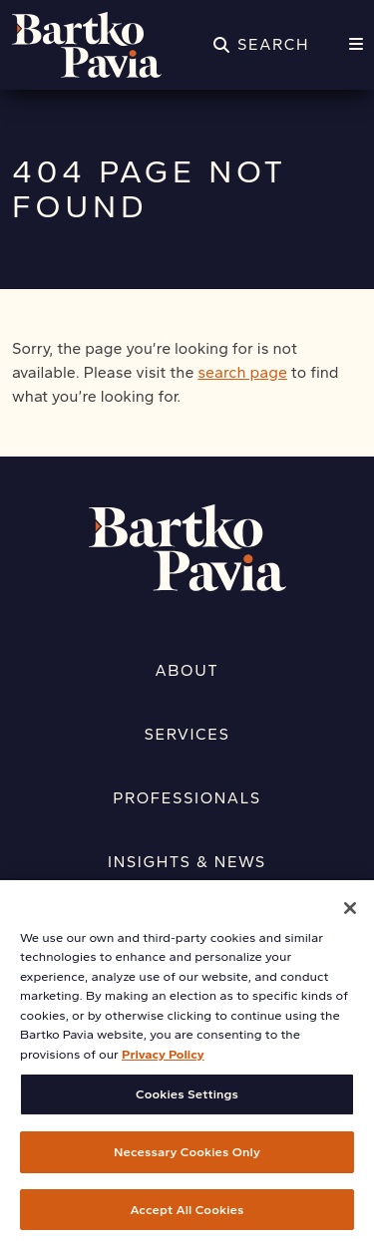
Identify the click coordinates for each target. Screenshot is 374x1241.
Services (187, 734)
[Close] (350, 915)
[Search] (261, 45)
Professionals (187, 797)
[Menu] (356, 45)
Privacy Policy (163, 1061)
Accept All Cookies (187, 1216)
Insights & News (187, 861)
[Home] (87, 45)
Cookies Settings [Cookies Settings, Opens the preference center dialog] (187, 1101)
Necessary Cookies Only (187, 1159)
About (187, 670)
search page (242, 372)
